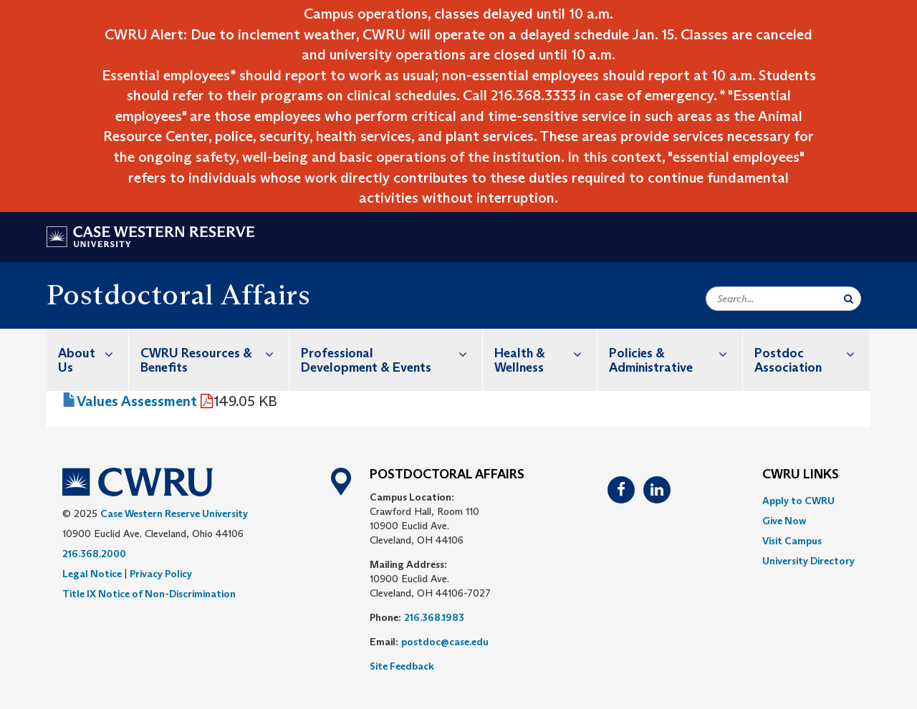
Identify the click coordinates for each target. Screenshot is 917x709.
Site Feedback (402, 666)
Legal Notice (92, 573)
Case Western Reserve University (174, 513)
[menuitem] (88, 360)
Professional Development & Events (392, 353)
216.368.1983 (434, 617)
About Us (93, 353)
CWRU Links (800, 475)
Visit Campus (792, 540)
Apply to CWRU (798, 500)
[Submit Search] (848, 298)
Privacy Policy (161, 573)
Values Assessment (137, 401)
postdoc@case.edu (445, 641)
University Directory (808, 560)
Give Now (784, 520)
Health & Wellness (545, 353)
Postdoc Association (812, 353)
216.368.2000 (94, 553)
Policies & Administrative (675, 353)
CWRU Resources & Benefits (214, 353)
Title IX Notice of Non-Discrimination (149, 593)
